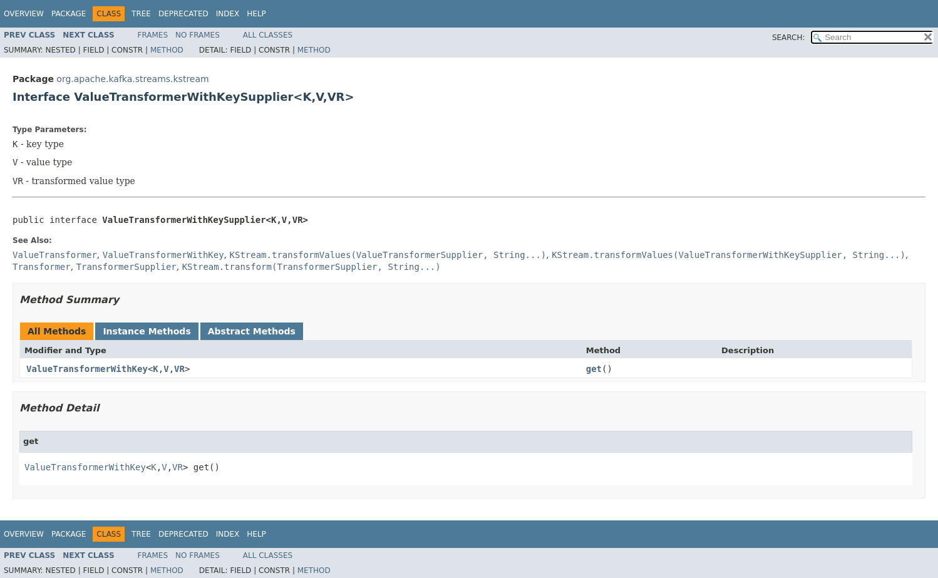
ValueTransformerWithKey (87, 369)
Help (256, 13)
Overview (24, 13)
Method (166, 50)
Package (68, 13)
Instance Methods (146, 331)
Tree (141, 13)
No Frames (197, 35)
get (594, 369)
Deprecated (183, 13)
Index (228, 13)
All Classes (267, 35)
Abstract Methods (252, 331)
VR (179, 369)
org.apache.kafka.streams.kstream (132, 79)
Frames (153, 35)
